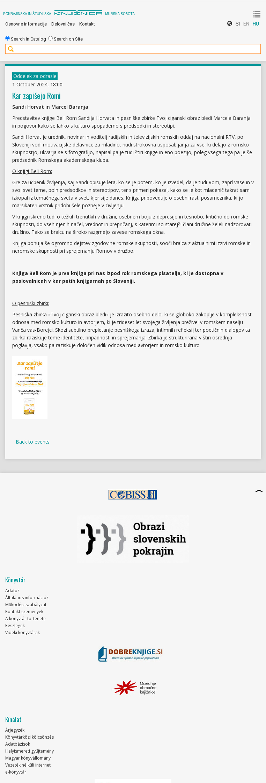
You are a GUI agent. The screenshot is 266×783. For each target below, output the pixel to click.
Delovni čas (63, 24)
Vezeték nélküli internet (28, 765)
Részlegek (15, 625)
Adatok (12, 591)
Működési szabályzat (25, 605)
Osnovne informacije (26, 24)
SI (238, 24)
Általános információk (27, 598)
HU (256, 24)
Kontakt (87, 24)
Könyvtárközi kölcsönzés (29, 737)
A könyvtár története (25, 619)
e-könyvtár (15, 772)
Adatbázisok (17, 744)
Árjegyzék (14, 730)
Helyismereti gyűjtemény (29, 751)
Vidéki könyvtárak (22, 632)
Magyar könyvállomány (28, 758)
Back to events (33, 441)
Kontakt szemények (24, 612)
